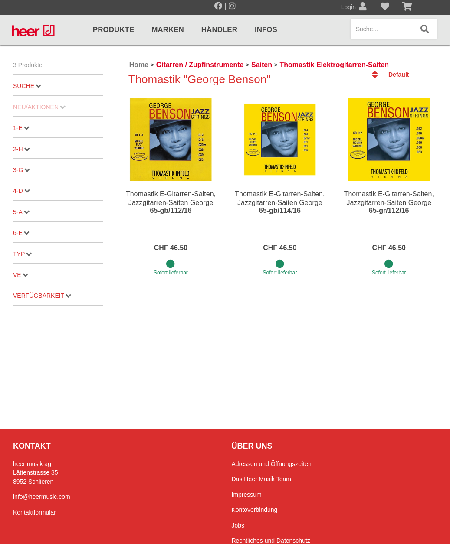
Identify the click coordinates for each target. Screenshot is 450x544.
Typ (22, 254)
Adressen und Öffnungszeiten (272, 463)
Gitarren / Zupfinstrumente (200, 64)
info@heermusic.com (41, 496)
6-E (21, 232)
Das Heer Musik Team (261, 479)
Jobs (238, 525)
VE (20, 274)
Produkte (113, 30)
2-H (21, 149)
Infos (266, 30)
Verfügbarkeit (42, 295)
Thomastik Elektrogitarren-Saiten (334, 64)
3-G (21, 169)
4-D (21, 190)
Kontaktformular (34, 512)
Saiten (261, 64)
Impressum (247, 494)
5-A (21, 211)
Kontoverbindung (255, 509)
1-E (21, 127)
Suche (27, 85)
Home (138, 64)
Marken (167, 30)
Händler (219, 30)
